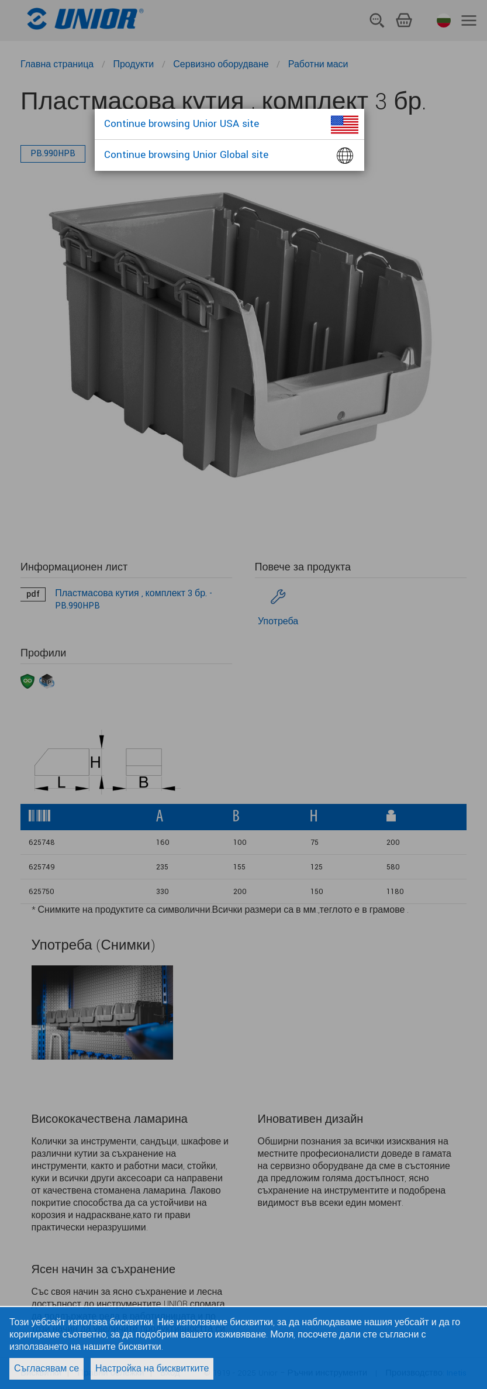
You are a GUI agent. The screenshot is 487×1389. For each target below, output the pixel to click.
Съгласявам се (46, 1369)
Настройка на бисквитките (152, 1369)
